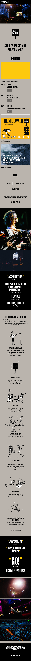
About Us (9, 183)
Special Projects (20, 183)
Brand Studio (15, 189)
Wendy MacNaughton (18, 529)
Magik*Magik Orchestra (15, 411)
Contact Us (17, 652)
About (12, 652)
